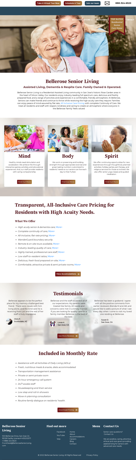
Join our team (92, 3)
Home (55, 11)
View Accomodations (68, 274)
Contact (129, 11)
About (65, 11)
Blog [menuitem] (72, 441)
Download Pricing (68, 410)
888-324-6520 (123, 3)
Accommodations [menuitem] (77, 437)
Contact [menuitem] (73, 444)
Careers (117, 11)
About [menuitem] (72, 434)
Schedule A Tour (73, 3)
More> (59, 227)
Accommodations (81, 11)
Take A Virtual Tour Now (48, 3)
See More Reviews (68, 336)
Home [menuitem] (72, 432)
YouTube (61, 435)
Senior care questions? (113, 432)
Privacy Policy (92, 455)
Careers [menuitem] (73, 439)
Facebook (61, 432)
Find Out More (24, 182)
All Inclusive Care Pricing (72, 103)
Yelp (58, 439)
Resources (101, 11)
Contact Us (108, 434)
